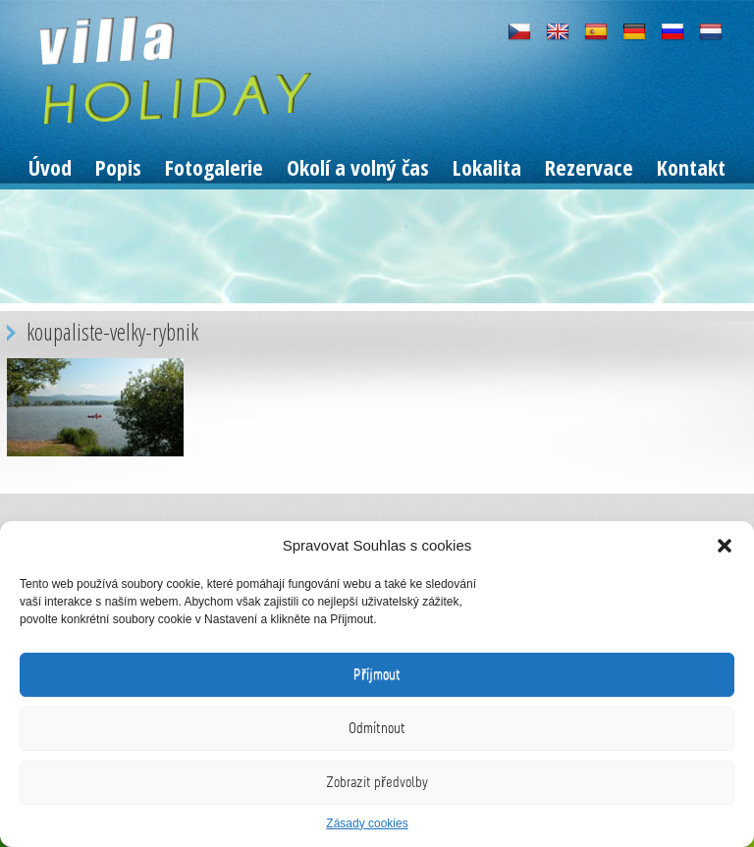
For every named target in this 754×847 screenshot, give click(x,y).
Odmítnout (377, 728)
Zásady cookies (366, 823)
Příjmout (377, 674)
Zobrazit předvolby (377, 782)
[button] (724, 546)
